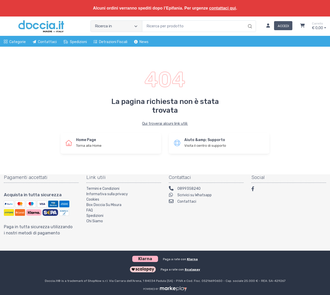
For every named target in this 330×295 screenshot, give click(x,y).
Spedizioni (75, 42)
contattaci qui (222, 8)
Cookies (92, 199)
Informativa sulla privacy (107, 194)
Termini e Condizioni (102, 188)
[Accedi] (277, 26)
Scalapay (192, 269)
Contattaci (44, 42)
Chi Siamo (94, 221)
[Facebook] (255, 189)
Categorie (15, 42)
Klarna (192, 259)
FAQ (89, 210)
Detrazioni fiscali (110, 42)
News (141, 42)
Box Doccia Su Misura (103, 205)
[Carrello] (302, 26)
